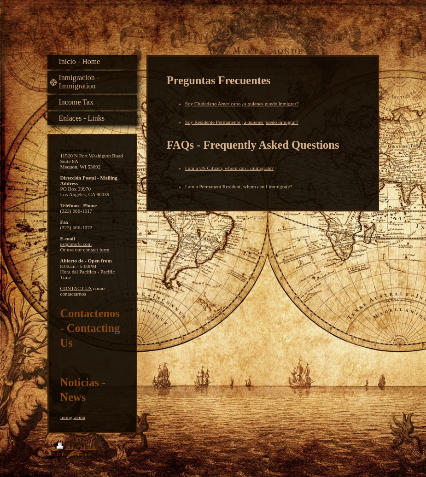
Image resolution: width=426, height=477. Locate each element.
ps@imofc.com (76, 244)
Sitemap (88, 447)
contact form (96, 249)
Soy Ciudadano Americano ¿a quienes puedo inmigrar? (242, 103)
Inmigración (73, 417)
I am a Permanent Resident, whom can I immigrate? (238, 186)
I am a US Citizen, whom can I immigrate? (229, 168)
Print (67, 447)
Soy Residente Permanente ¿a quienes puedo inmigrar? (241, 122)
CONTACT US (76, 288)
